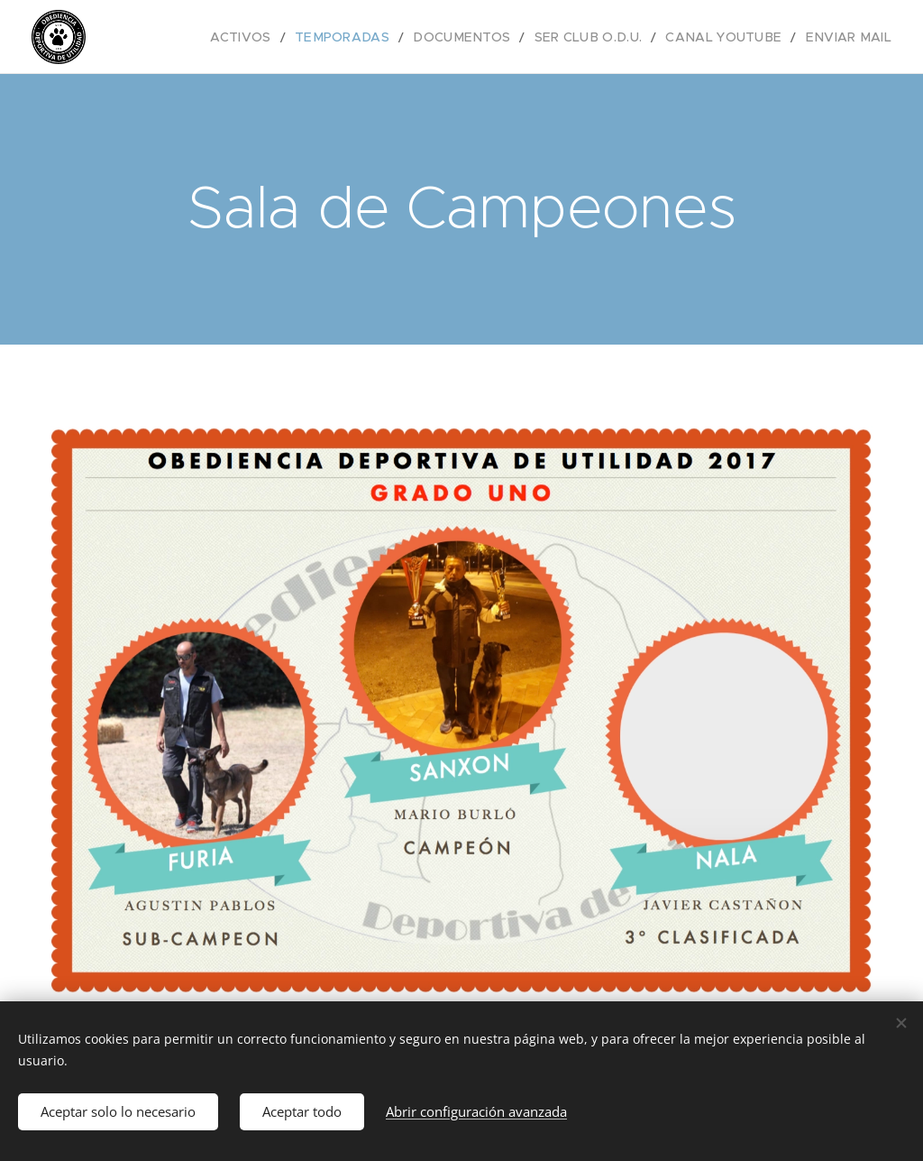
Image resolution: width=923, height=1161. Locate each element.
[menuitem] (290, 37)
